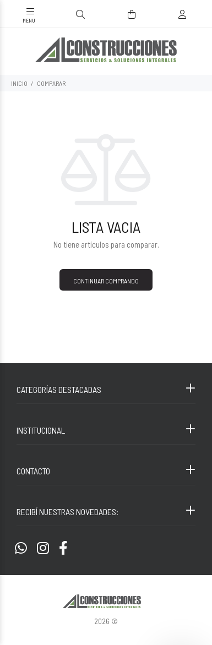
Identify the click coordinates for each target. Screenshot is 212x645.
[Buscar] (80, 14)
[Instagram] (43, 547)
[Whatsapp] (21, 547)
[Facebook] (63, 547)
